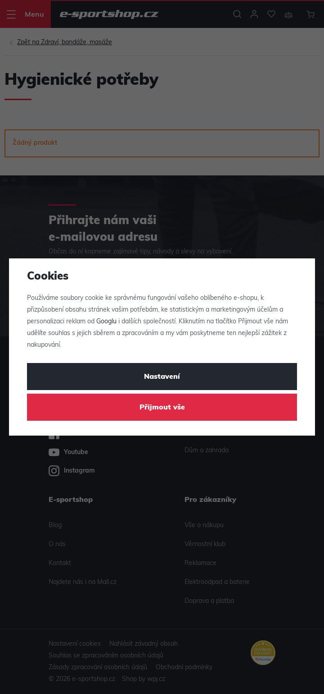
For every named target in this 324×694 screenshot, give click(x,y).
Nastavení (162, 377)
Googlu (106, 321)
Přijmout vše (162, 407)
